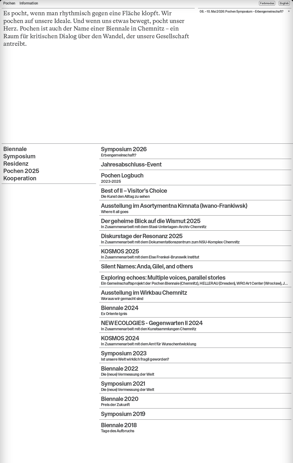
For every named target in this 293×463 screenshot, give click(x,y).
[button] (195, 151)
